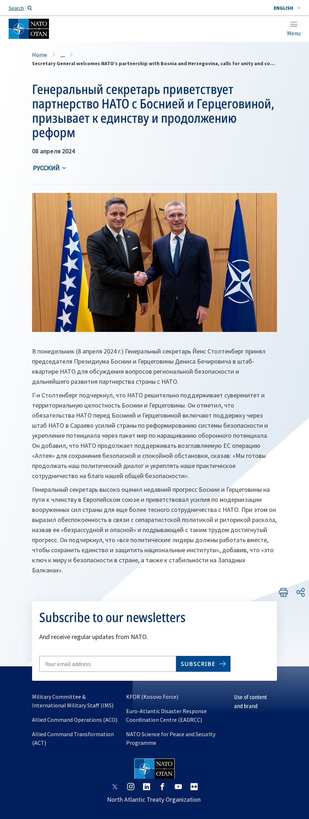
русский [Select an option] (46, 168)
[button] (287, 8)
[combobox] (287, 8)
